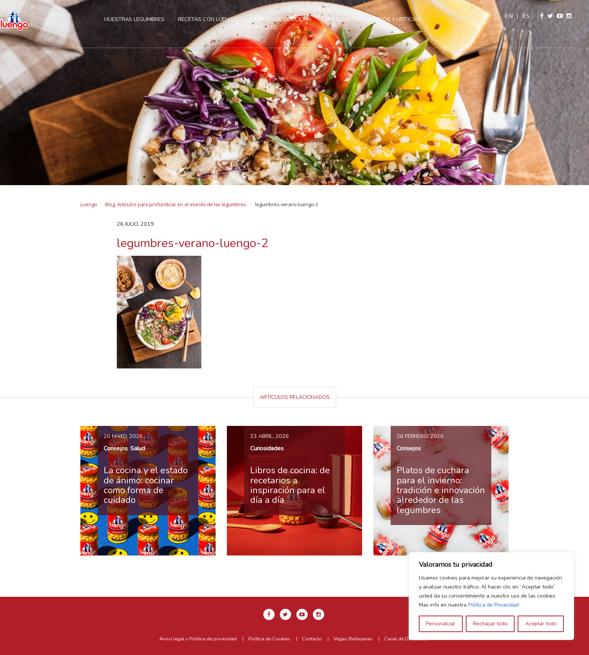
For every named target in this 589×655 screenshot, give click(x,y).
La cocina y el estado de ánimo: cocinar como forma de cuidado (146, 485)
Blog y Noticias (406, 19)
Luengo (88, 204)
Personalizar (440, 623)
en (518, 16)
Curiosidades (267, 448)
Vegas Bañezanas (353, 638)
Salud (137, 448)
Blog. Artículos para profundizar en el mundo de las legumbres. (176, 204)
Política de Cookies (269, 638)
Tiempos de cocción (286, 19)
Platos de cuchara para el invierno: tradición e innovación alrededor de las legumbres (441, 490)
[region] (491, 596)
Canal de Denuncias (406, 638)
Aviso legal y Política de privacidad (198, 638)
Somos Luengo (350, 19)
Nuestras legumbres (142, 19)
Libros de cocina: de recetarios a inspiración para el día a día (290, 485)
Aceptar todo (541, 623)
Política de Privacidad (493, 604)
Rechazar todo (490, 623)
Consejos (116, 448)
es (535, 16)
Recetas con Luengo (215, 19)
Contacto (270, 27)
